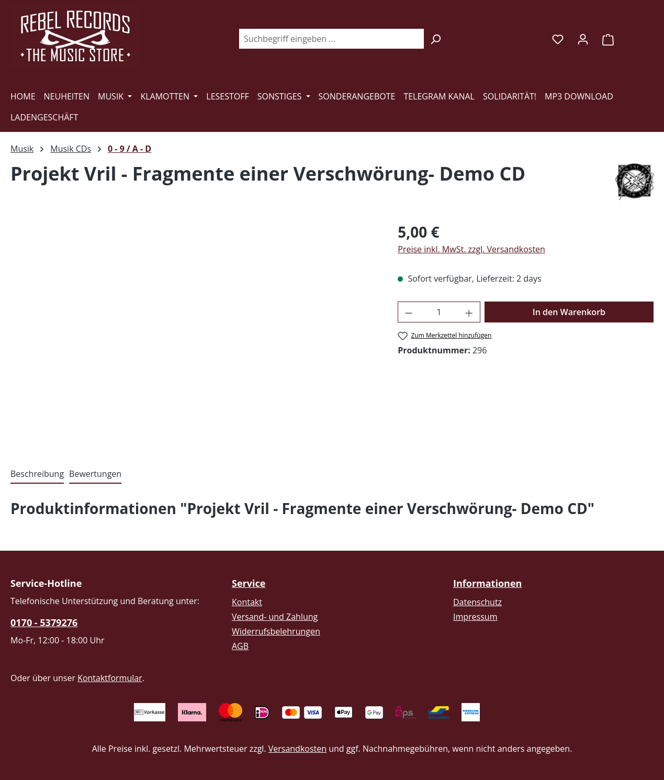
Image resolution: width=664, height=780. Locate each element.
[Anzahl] (439, 312)
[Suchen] (435, 38)
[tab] (37, 474)
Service (248, 583)
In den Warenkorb (569, 312)
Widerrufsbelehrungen (276, 631)
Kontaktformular (109, 678)
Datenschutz (477, 602)
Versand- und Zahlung (275, 616)
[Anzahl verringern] (409, 312)
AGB (240, 646)
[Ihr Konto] (582, 38)
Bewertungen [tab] (95, 474)
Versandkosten (297, 748)
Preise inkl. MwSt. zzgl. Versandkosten (471, 249)
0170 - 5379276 (43, 622)
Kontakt (247, 602)
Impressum (475, 616)
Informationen (487, 583)
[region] (193, 333)
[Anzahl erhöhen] (469, 312)
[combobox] (331, 38)
